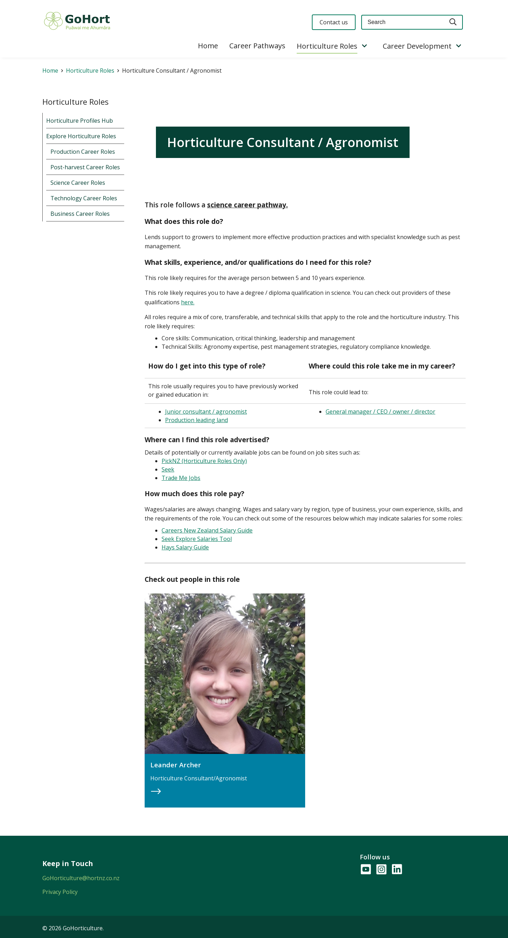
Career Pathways (257, 45)
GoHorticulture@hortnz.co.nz (81, 878)
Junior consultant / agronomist (206, 411)
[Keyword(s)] (402, 22)
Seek (168, 469)
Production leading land (196, 420)
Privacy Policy (60, 892)
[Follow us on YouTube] (365, 869)
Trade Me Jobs (181, 478)
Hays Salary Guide (185, 547)
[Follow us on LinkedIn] (396, 869)
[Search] (453, 22)
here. (187, 302)
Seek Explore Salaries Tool (197, 539)
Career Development (417, 46)
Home (208, 45)
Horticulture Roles (327, 46)
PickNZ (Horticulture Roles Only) (204, 461)
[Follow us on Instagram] (381, 869)
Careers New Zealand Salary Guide (207, 530)
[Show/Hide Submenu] (364, 46)
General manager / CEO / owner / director (380, 411)
